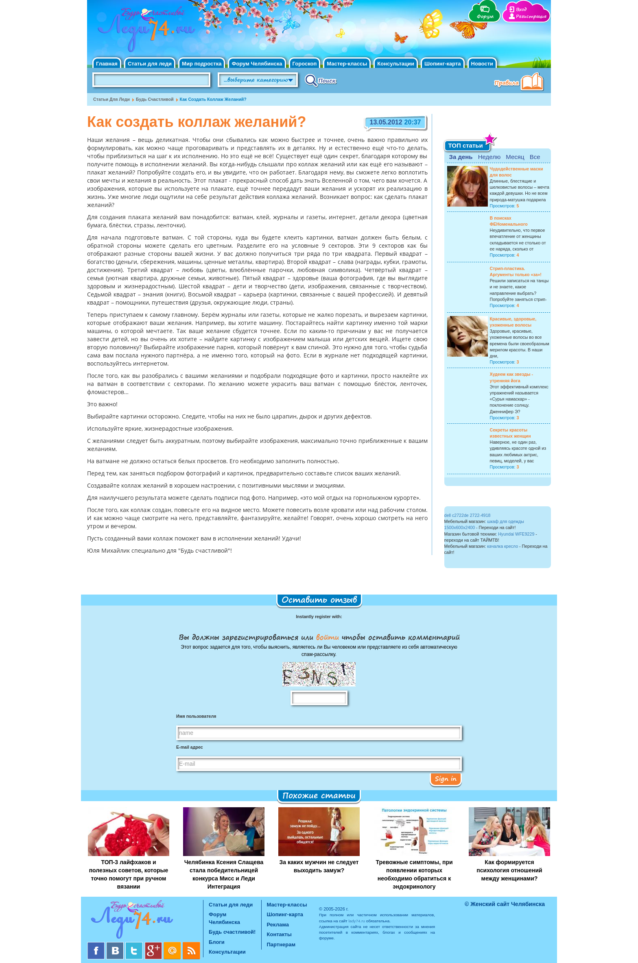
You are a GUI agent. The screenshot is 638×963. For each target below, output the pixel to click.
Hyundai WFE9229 (516, 534)
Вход (521, 9)
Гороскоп (305, 63)
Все (535, 156)
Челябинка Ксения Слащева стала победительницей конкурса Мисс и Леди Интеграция (224, 874)
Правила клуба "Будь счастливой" (520, 82)
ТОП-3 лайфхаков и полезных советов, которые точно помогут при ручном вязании (128, 874)
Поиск (321, 80)
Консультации (395, 63)
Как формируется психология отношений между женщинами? (509, 870)
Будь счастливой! (232, 932)
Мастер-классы (347, 63)
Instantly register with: (319, 616)
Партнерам (281, 944)
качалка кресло (502, 546)
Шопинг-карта (442, 63)
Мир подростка (201, 63)
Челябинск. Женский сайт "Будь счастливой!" (144, 31)
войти (327, 637)
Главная (107, 63)
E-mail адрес (189, 747)
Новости (482, 63)
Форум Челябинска (257, 63)
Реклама (278, 925)
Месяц (515, 156)
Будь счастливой (155, 99)
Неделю (489, 156)
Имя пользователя (196, 716)
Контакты (279, 934)
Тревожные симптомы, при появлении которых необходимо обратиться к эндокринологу (414, 874)
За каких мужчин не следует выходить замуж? (319, 866)
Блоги (217, 942)
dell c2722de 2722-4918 (467, 515)
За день (461, 156)
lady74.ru (356, 921)
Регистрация (531, 16)
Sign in (446, 778)
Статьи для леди (150, 63)
